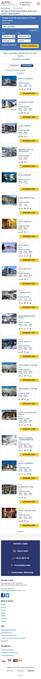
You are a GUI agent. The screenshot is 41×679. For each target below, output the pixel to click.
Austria (3, 605)
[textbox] (20, 26)
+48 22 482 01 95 (26, 2)
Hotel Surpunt (25, 126)
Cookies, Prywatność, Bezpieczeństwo (13, 638)
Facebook (3, 595)
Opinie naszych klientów (8, 630)
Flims (20, 104)
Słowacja (4, 618)
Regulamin (4, 641)
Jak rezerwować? (6, 633)
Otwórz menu (38, 3)
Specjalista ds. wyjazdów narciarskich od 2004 (9, 3)
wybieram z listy (34, 30)
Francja (3, 610)
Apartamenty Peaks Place (27, 317)
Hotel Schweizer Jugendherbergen (26, 439)
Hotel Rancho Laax (27, 198)
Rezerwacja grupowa (7, 650)
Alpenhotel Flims (26, 102)
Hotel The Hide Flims (27, 510)
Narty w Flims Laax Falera (21, 59)
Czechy (3, 607)
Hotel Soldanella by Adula (27, 413)
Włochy (3, 621)
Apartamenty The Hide (28, 365)
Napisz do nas (26, 5)
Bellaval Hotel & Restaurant (26, 150)
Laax (20, 81)
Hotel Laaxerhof (26, 79)
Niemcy (3, 613)
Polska (3, 616)
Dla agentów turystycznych (9, 652)
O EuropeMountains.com (9, 635)
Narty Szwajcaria (5, 8)
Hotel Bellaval (25, 269)
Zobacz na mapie (24, 83)
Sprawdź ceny (29, 93)
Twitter (7, 595)
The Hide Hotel (25, 292)
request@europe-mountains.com (15, 590)
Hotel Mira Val (25, 341)
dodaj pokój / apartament (9, 45)
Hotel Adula (24, 245)
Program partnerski (7, 655)
